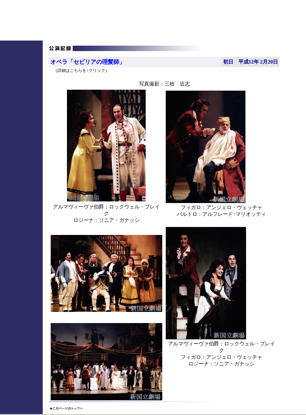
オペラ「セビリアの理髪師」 (87, 62)
